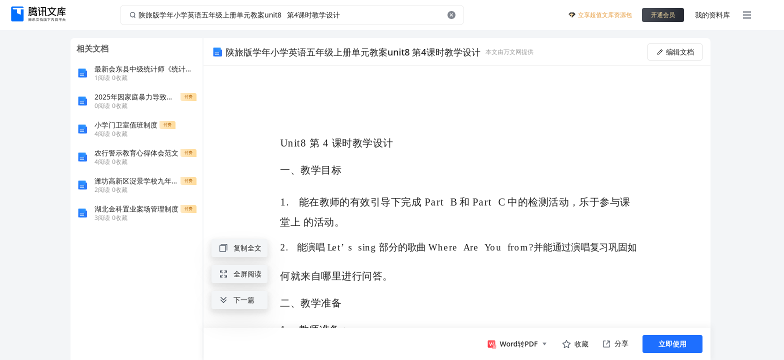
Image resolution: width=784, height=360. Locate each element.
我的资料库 (712, 15)
